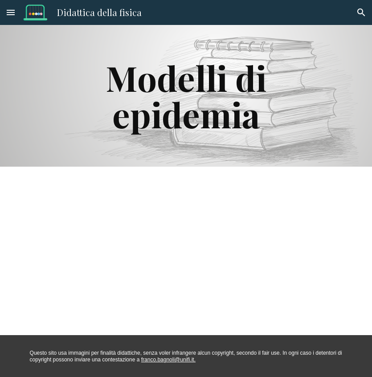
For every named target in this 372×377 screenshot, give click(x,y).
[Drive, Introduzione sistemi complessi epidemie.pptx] (172, 250)
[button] (10, 12)
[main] (185, 96)
